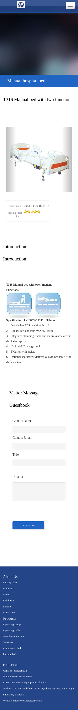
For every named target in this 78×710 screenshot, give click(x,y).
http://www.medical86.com (27, 700)
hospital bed (9, 654)
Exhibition (8, 600)
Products (7, 588)
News (6, 594)
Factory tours (10, 582)
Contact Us (9, 612)
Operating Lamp (12, 624)
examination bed (12, 648)
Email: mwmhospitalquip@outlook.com (24, 682)
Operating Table (11, 630)
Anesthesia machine (14, 636)
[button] (11, 159)
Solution (7, 606)
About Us (10, 577)
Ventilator (8, 642)
